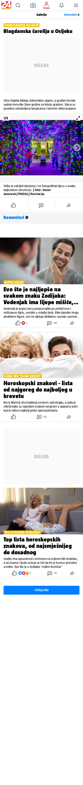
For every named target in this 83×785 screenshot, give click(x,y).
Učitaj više (42, 590)
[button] (18, 5)
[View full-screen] (78, 118)
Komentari (71, 14)
